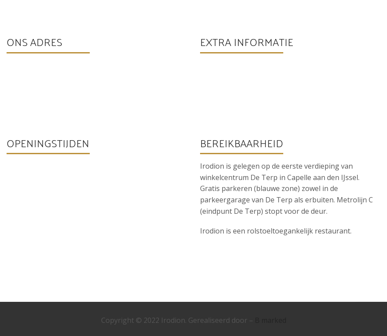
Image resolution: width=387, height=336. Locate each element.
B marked (270, 320)
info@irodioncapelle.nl (249, 90)
